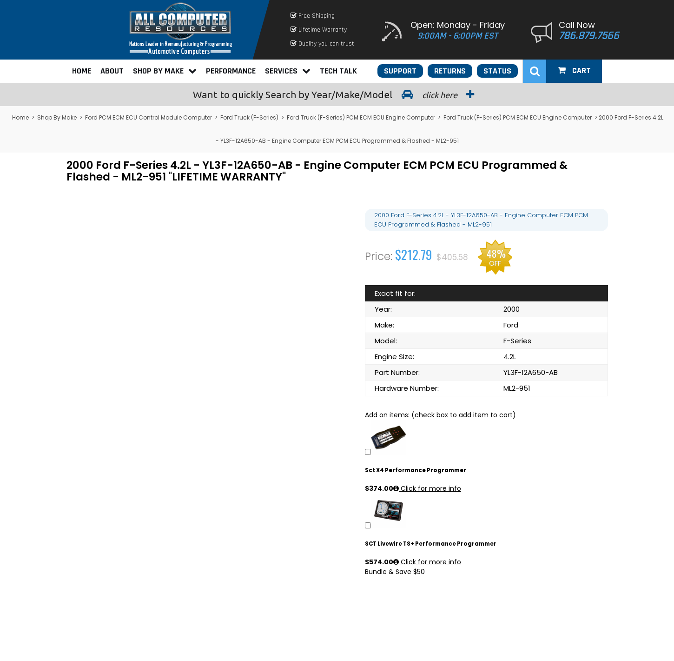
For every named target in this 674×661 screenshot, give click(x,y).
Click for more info (427, 488)
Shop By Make (165, 71)
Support (400, 71)
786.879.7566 (589, 35)
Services (288, 71)
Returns (450, 71)
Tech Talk (338, 71)
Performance (231, 71)
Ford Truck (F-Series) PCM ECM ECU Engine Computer (361, 117)
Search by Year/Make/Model (337, 94)
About (112, 71)
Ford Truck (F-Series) (249, 117)
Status (497, 71)
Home (81, 71)
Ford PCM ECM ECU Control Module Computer (148, 117)
